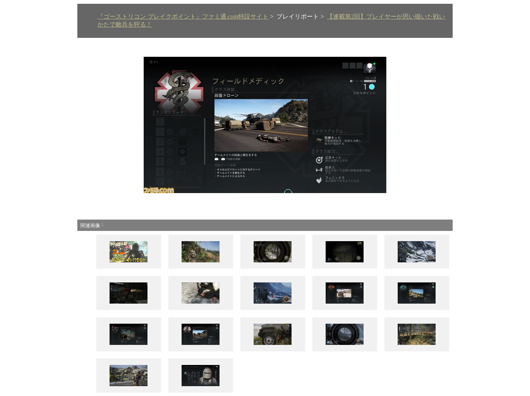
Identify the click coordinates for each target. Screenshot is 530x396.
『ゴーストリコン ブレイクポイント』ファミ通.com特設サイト (183, 16)
